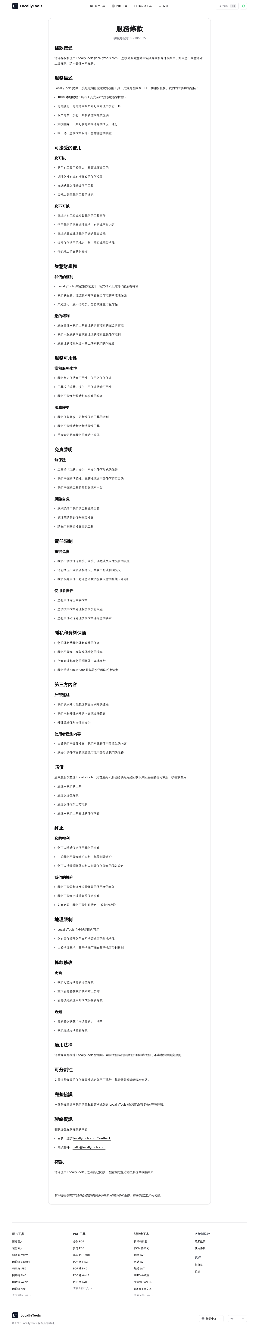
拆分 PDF (78, 1248)
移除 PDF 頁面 (81, 1255)
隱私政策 (85, 643)
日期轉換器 (140, 1241)
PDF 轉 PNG (80, 1268)
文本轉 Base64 (142, 1282)
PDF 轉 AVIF (80, 1282)
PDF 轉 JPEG (80, 1261)
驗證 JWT (139, 1268)
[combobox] (211, 1318)
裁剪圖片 (17, 1248)
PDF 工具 (119, 6)
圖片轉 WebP (20, 1282)
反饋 (163, 6)
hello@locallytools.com (89, 1147)
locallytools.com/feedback (92, 1138)
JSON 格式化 (141, 1248)
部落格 (199, 1264)
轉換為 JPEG (19, 1268)
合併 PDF (78, 1241)
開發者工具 (143, 6)
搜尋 (227, 6)
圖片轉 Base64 (21, 1261)
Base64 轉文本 (142, 1288)
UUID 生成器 (141, 1275)
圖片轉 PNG (19, 1275)
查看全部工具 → (21, 1295)
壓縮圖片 (17, 1241)
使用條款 (200, 1248)
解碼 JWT (139, 1261)
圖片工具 (97, 6)
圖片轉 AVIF (19, 1288)
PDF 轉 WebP (81, 1275)
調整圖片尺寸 (20, 1255)
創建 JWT (139, 1255)
